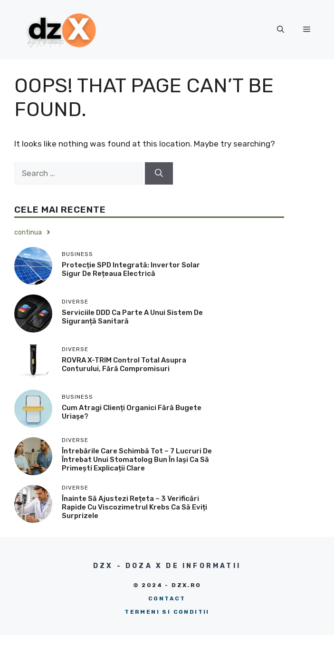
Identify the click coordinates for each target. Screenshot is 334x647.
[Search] (159, 173)
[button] (280, 29)
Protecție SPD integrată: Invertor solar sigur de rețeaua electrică (131, 269)
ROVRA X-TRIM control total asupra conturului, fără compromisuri (124, 364)
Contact (167, 598)
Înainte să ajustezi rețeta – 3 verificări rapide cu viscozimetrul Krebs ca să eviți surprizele (134, 507)
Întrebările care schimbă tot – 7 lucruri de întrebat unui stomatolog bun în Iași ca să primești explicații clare (137, 459)
